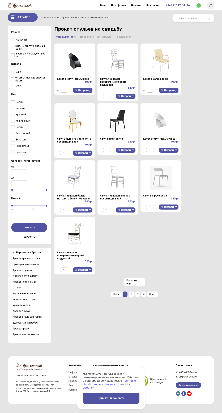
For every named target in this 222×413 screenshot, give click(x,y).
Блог (103, 5)
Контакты (152, 5)
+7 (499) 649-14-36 (177, 5)
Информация (76, 372)
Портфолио (118, 5)
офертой (88, 387)
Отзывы (136, 5)
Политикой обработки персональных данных (110, 382)
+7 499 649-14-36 (186, 372)
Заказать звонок (188, 385)
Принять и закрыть (111, 398)
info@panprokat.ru (186, 376)
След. (152, 294)
